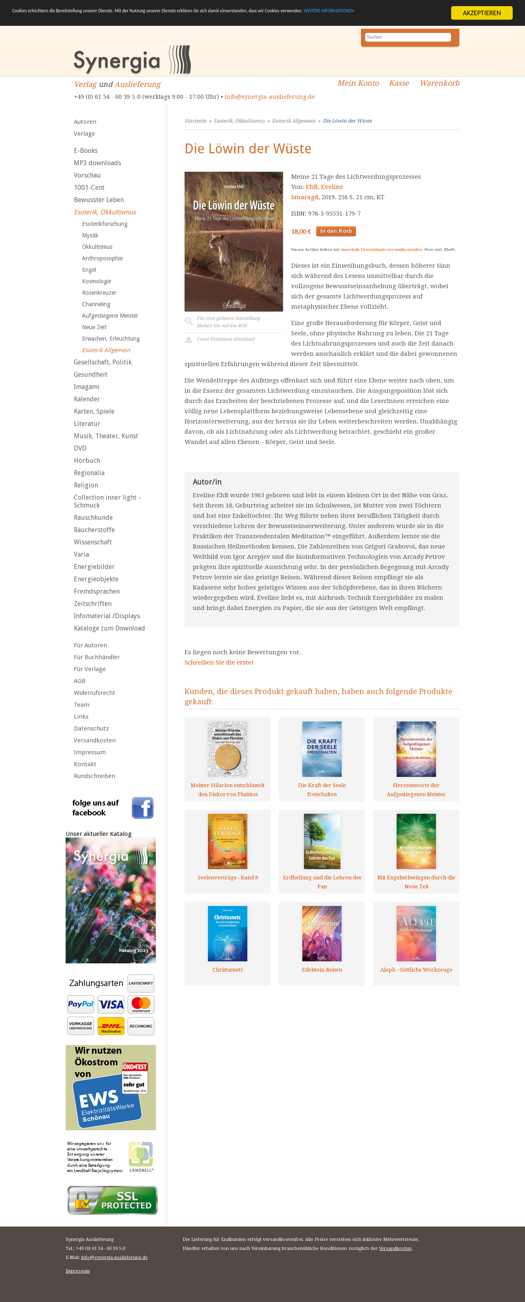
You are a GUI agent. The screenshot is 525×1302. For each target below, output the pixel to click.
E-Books (86, 151)
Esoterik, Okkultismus (105, 212)
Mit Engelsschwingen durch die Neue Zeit (416, 882)
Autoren (85, 121)
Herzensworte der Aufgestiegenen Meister (416, 789)
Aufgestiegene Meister (110, 315)
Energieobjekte (96, 579)
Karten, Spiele (94, 411)
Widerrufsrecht (94, 693)
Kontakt (85, 764)
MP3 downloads (97, 163)
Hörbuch (87, 460)
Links (81, 716)
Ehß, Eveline (324, 187)
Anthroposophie (102, 258)
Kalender (87, 399)
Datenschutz (91, 728)
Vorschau (87, 175)
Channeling (96, 304)
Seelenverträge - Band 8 (228, 877)
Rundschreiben (94, 776)
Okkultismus (97, 247)
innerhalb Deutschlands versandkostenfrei (381, 249)
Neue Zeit (94, 327)
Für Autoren (90, 645)
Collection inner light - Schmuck (107, 501)
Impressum (90, 752)
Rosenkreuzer (99, 292)
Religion (86, 485)
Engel (89, 269)
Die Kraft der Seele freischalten (322, 789)
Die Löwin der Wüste (347, 121)
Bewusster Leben (99, 200)
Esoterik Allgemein (106, 350)
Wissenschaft (93, 542)
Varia (81, 554)
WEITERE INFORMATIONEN (86, 20)
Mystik (90, 235)
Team (81, 704)
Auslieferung (137, 84)
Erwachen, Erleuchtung (111, 338)
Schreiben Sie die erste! (219, 662)
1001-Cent (89, 187)
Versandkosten (95, 740)
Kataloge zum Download (109, 628)
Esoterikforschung (105, 224)
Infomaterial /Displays (107, 616)
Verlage (84, 133)
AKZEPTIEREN (482, 13)
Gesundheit (90, 374)
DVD (80, 448)
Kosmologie (96, 281)
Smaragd (304, 197)
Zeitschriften (93, 604)
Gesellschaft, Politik (103, 362)
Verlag (85, 84)
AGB (80, 681)
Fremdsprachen (97, 591)
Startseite (195, 121)
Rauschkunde (93, 517)
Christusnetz (227, 970)
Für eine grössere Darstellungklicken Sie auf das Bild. (228, 322)
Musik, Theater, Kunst (106, 436)
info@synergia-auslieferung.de (270, 96)
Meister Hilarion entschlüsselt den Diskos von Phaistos (228, 789)
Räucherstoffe (94, 530)
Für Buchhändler (97, 657)
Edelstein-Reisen (322, 970)
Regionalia (89, 473)
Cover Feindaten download (225, 339)
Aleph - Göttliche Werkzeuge (416, 970)
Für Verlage (90, 669)
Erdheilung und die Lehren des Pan (322, 882)
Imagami (87, 387)
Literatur (87, 424)
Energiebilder (94, 567)
